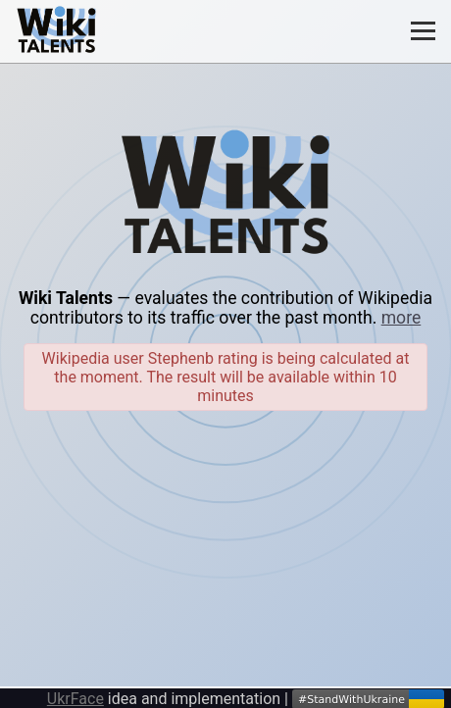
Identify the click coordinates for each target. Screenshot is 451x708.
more (401, 318)
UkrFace (75, 698)
